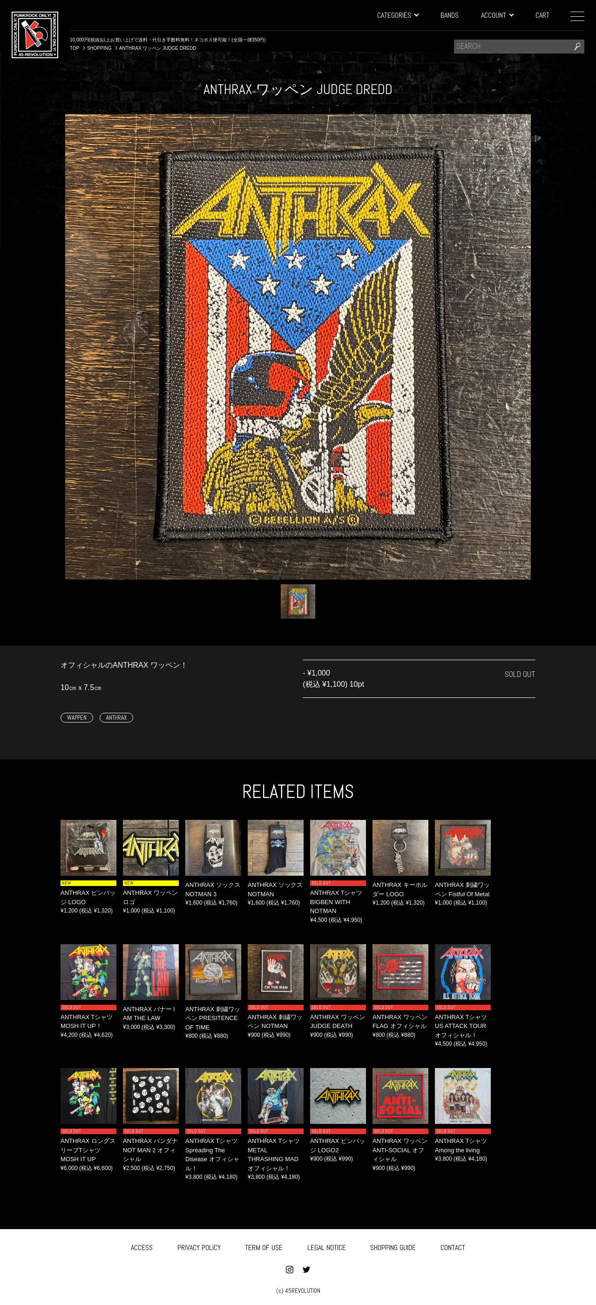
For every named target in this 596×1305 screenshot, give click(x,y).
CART (542, 15)
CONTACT (452, 1246)
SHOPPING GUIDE (393, 1246)
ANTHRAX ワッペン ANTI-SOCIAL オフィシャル (399, 1150)
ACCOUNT (497, 15)
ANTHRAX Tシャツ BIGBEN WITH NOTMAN (336, 901)
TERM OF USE (264, 1246)
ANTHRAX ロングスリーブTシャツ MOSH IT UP (88, 1150)
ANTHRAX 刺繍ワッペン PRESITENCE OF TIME (212, 1018)
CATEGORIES (397, 15)
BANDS (449, 15)
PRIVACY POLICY (199, 1246)
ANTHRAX (116, 718)
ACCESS (142, 1246)
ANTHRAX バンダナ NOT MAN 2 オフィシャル (150, 1150)
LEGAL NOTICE (326, 1246)
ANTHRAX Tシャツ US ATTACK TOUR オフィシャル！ (461, 1026)
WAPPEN (77, 718)
